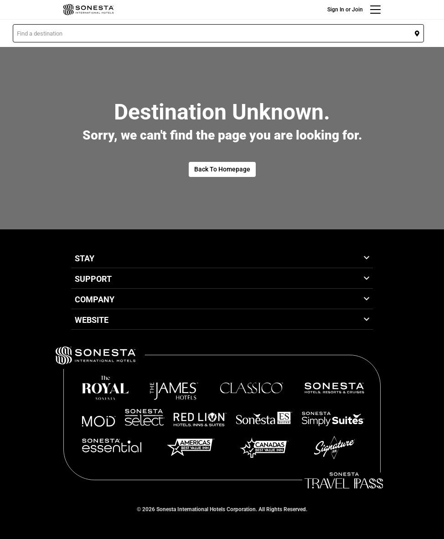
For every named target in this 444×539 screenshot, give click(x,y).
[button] (218, 33)
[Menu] (375, 9)
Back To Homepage (222, 169)
